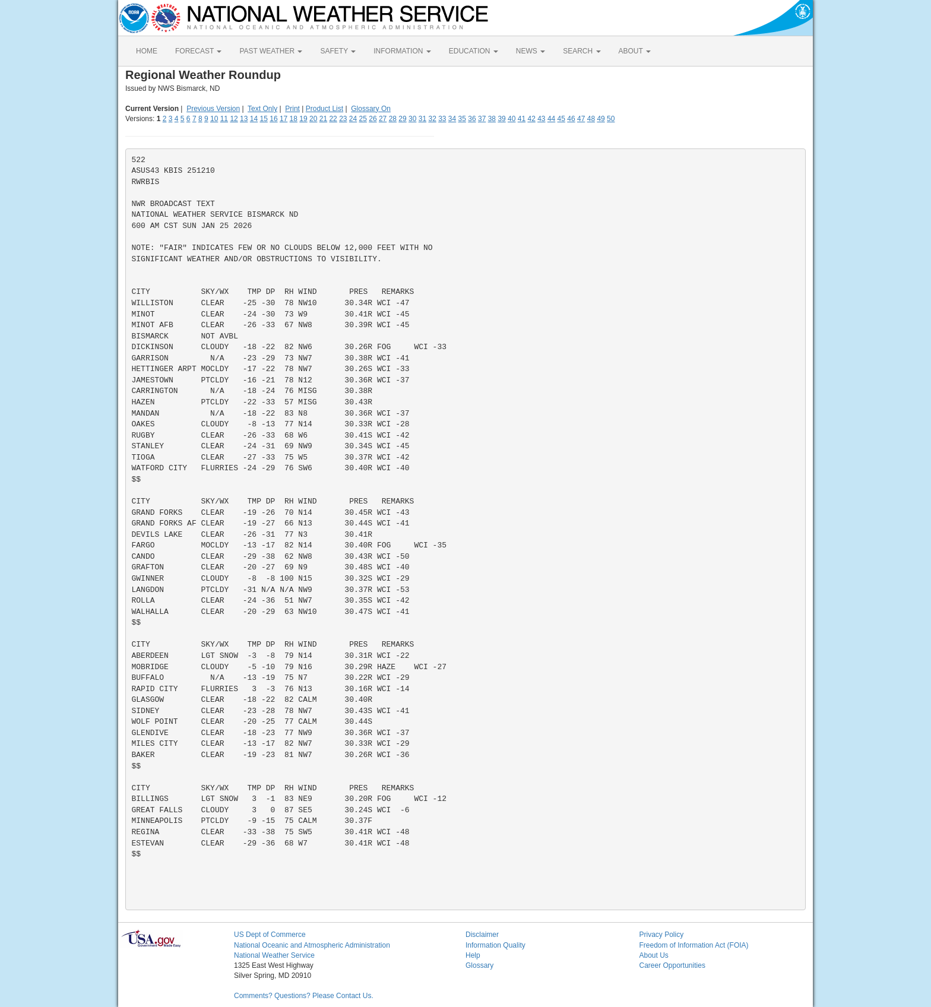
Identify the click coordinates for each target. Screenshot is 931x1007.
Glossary (479, 965)
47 (581, 119)
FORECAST (198, 51)
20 (313, 119)
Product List (324, 108)
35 (462, 119)
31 (422, 119)
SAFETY (338, 51)
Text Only (262, 108)
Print (292, 108)
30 (412, 119)
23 (343, 119)
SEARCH (581, 51)
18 (293, 119)
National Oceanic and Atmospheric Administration (312, 945)
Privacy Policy (661, 934)
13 (244, 119)
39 (501, 119)
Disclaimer (482, 934)
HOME (146, 51)
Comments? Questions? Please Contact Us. (303, 996)
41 (521, 119)
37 (482, 119)
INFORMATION (401, 51)
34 (452, 119)
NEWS (530, 51)
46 (571, 119)
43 (541, 119)
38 (492, 119)
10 (214, 119)
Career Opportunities (672, 965)
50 (611, 119)
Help (473, 955)
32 (432, 119)
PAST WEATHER (270, 51)
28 (393, 119)
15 (264, 119)
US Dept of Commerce (270, 934)
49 (600, 119)
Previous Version (213, 108)
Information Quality (495, 945)
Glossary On (371, 108)
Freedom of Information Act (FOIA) (694, 945)
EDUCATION (473, 51)
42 (531, 119)
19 (303, 119)
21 (323, 119)
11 (224, 119)
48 (591, 119)
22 (333, 119)
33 (442, 119)
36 (472, 119)
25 (363, 119)
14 (254, 119)
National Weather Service (274, 955)
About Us (654, 955)
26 (372, 119)
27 (383, 119)
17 (283, 119)
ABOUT (635, 51)
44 (551, 119)
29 (402, 119)
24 (353, 119)
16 (273, 119)
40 (511, 119)
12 (234, 119)
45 (561, 119)
